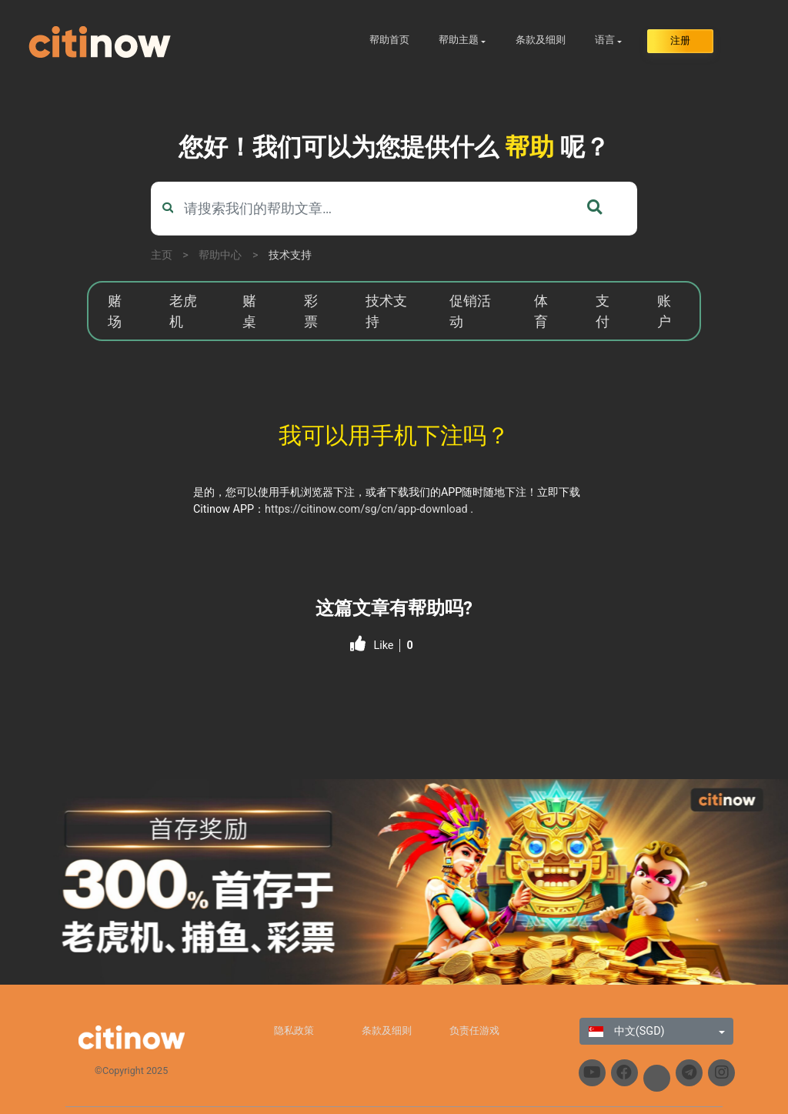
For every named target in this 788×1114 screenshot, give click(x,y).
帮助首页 (389, 39)
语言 (605, 39)
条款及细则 (541, 39)
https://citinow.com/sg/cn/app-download (366, 509)
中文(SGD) (626, 1031)
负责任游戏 (474, 1030)
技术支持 (290, 255)
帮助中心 (220, 255)
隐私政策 (294, 1030)
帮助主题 (459, 39)
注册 (680, 40)
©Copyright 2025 (131, 1070)
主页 (161, 255)
